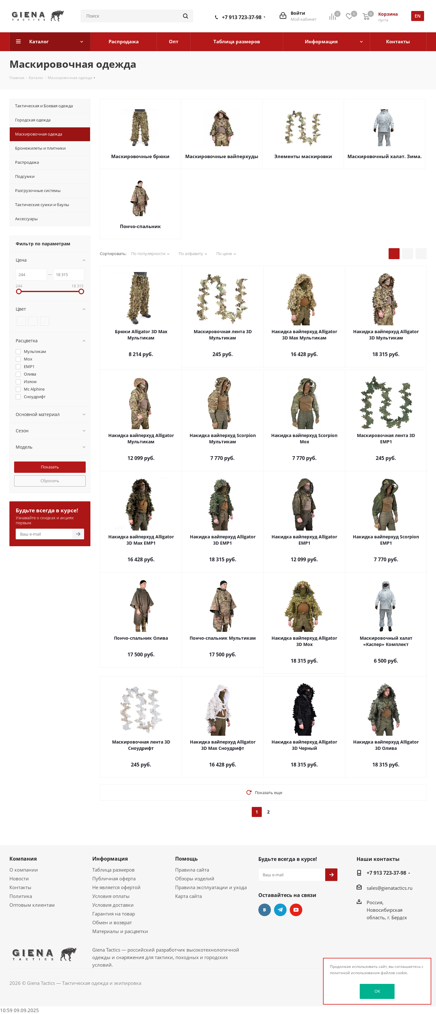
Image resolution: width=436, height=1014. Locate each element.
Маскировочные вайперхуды (221, 156)
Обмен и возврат (112, 922)
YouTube (296, 910)
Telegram (280, 910)
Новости (19, 878)
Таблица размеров (113, 870)
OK (377, 991)
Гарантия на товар (113, 913)
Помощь (186, 858)
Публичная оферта (114, 878)
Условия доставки (113, 905)
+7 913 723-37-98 (241, 17)
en (418, 16)
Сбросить (49, 480)
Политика (20, 896)
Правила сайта (192, 870)
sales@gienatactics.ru (389, 888)
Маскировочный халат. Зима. (384, 156)
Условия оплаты (111, 896)
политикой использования (355, 972)
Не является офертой (116, 887)
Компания (23, 858)
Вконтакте (264, 910)
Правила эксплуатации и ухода (211, 887)
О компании (23, 870)
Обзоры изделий (194, 878)
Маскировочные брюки (140, 156)
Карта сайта (188, 896)
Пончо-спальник (140, 226)
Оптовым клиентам (32, 905)
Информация (110, 858)
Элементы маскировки (303, 156)
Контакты (20, 887)
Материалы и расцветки (120, 931)
